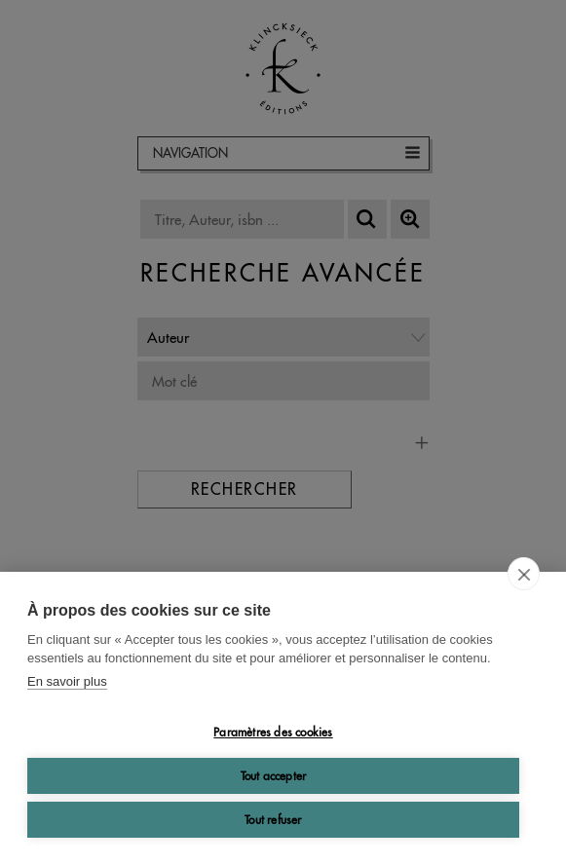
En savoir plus (67, 681)
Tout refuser (273, 819)
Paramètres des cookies (272, 732)
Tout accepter (274, 776)
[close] (524, 573)
